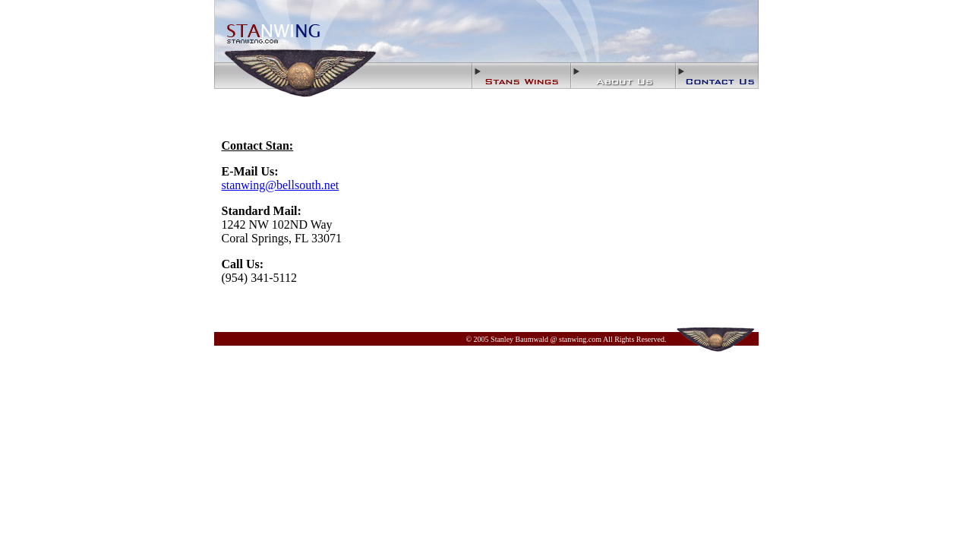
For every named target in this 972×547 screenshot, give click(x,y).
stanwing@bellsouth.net (280, 185)
